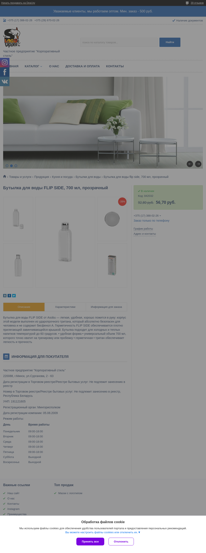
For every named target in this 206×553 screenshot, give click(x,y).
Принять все (90, 541)
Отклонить (121, 541)
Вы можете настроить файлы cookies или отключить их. (101, 532)
